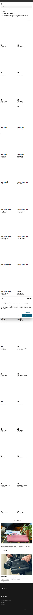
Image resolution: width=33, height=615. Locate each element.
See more (5, 550)
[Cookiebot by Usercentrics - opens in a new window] (27, 298)
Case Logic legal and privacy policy (6, 600)
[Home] (6, 4)
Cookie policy (3, 602)
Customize (16, 315)
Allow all (26, 315)
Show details (27, 312)
